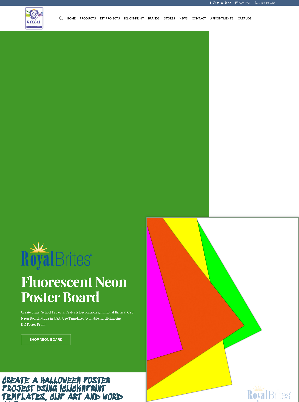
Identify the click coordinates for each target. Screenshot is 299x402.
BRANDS (154, 18)
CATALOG (244, 18)
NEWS (183, 18)
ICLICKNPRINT (134, 18)
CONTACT (199, 18)
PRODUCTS (88, 18)
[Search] (61, 18)
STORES (169, 18)
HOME (71, 18)
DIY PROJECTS (110, 18)
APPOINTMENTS (222, 18)
